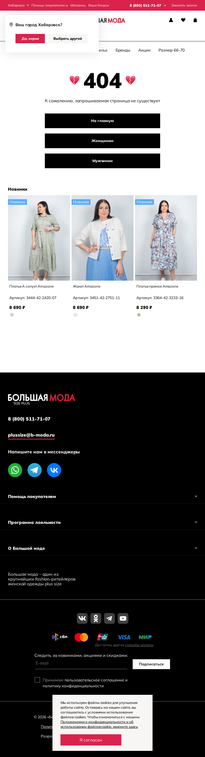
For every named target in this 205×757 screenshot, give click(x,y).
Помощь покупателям (49, 5)
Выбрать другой (67, 38)
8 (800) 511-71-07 (29, 419)
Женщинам (102, 142)
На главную (102, 122)
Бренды (123, 51)
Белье (102, 51)
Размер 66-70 (172, 51)
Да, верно (30, 38)
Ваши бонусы (98, 5)
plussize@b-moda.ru (32, 435)
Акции (144, 51)
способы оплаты (139, 645)
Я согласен (91, 740)
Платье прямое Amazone (158, 287)
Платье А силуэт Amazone (32, 287)
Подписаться (151, 664)
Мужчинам (102, 162)
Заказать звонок (184, 5)
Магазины (78, 5)
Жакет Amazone (87, 287)
